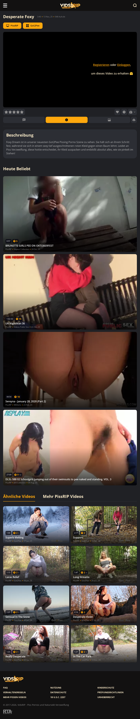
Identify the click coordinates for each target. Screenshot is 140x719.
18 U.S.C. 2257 (57, 697)
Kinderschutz (105, 687)
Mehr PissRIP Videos (63, 496)
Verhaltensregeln (14, 692)
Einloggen (123, 65)
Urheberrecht (106, 697)
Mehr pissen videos (14, 697)
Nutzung (55, 687)
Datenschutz (58, 692)
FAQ (5, 687)
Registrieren (101, 65)
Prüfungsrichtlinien (110, 692)
